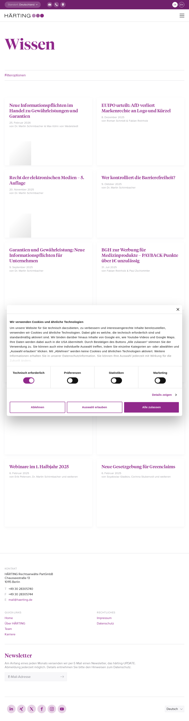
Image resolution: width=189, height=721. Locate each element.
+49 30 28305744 (21, 594)
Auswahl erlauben (94, 407)
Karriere (10, 634)
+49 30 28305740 (21, 589)
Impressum (104, 618)
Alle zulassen (151, 407)
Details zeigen (162, 395)
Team (8, 629)
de (175, 4)
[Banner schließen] (178, 309)
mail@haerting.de (20, 600)
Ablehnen (37, 407)
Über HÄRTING (15, 623)
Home (9, 618)
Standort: (13, 4)
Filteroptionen (15, 75)
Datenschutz (105, 623)
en (181, 4)
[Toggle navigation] (182, 15)
